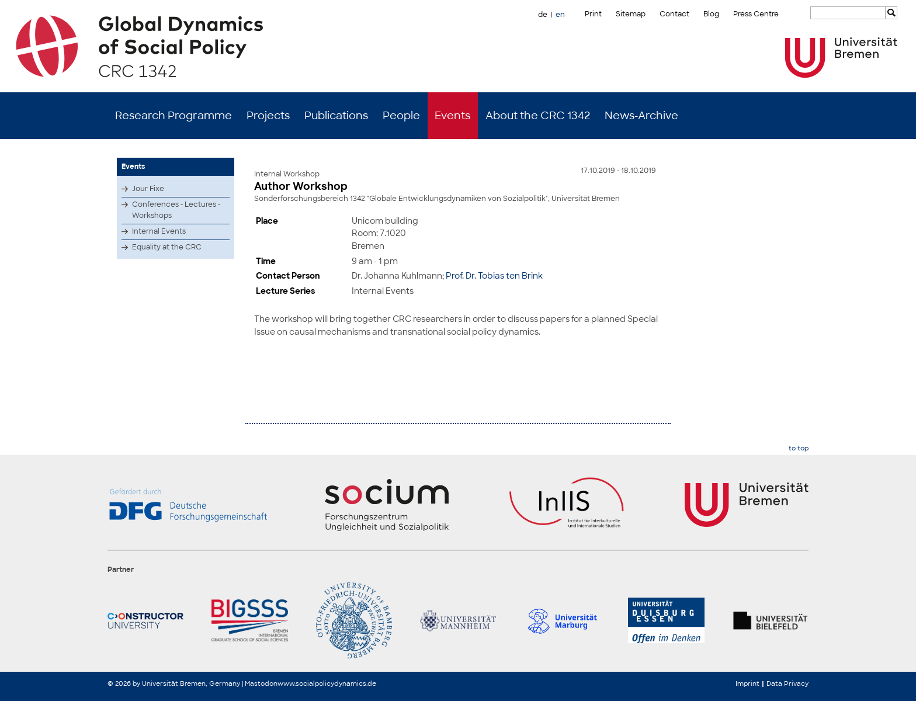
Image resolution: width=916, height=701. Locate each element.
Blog (711, 14)
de (542, 14)
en (560, 14)
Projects (268, 116)
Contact (674, 14)
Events (452, 116)
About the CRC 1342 (537, 116)
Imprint (747, 683)
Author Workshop (301, 186)
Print (593, 14)
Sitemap (631, 14)
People (401, 116)
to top (799, 448)
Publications (336, 116)
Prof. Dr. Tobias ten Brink (494, 275)
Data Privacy (787, 683)
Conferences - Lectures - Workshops (176, 210)
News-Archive (641, 116)
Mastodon (261, 683)
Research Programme (173, 116)
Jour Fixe (148, 188)
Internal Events (159, 231)
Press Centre (756, 14)
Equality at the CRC (167, 247)
